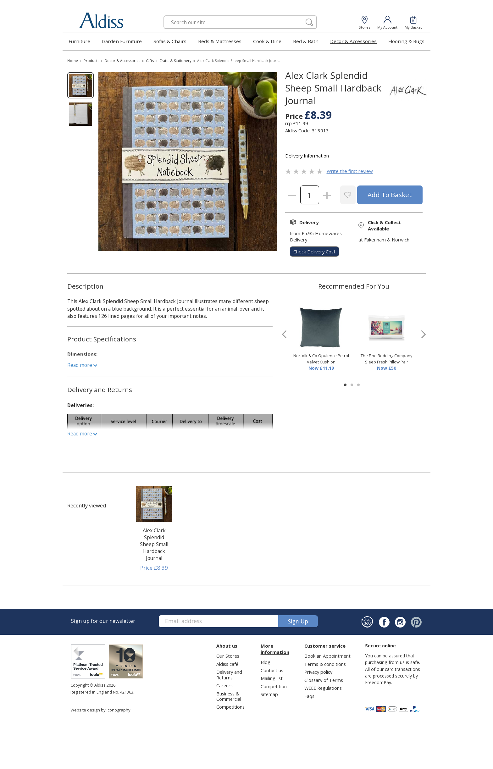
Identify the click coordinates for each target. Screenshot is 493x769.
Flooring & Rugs (406, 41)
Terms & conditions (325, 664)
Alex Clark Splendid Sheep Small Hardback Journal (154, 544)
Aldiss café (227, 664)
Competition (274, 686)
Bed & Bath (306, 41)
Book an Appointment (327, 656)
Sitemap (269, 694)
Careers (224, 685)
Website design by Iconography (100, 710)
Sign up (298, 621)
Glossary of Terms (323, 680)
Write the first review (350, 171)
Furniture (79, 41)
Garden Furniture (122, 41)
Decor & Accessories (353, 41)
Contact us (272, 670)
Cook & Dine (267, 41)
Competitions (230, 707)
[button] (345, 385)
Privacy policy (318, 672)
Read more (82, 365)
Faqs (309, 696)
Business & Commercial (228, 696)
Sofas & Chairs (169, 41)
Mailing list (272, 678)
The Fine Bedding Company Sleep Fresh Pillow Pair (387, 359)
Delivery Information (307, 155)
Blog (265, 662)
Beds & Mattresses (219, 41)
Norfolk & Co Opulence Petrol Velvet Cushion (321, 359)
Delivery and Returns (229, 674)
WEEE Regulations (323, 688)
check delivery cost (314, 251)
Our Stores (227, 656)
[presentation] (284, 334)
